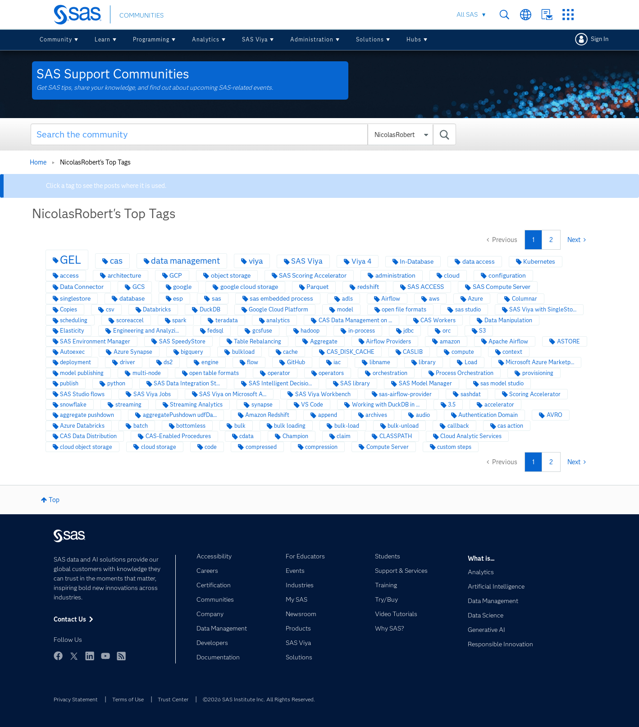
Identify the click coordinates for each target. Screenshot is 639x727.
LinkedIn (89, 655)
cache (290, 351)
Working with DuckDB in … (386, 404)
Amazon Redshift (267, 415)
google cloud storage (249, 287)
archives (376, 415)
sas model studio (502, 383)
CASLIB (413, 351)
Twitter (73, 655)
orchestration (390, 373)
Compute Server (387, 447)
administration (395, 275)
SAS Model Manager (425, 383)
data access (478, 261)
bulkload (243, 351)
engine (210, 362)
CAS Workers (438, 320)
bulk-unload (403, 425)
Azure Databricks (82, 425)
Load (471, 362)
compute (463, 351)
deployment (75, 362)
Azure (475, 298)
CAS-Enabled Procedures (178, 436)
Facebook (58, 655)
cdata (246, 436)
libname (380, 362)
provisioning (537, 373)
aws (434, 298)
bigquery (192, 351)
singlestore (75, 298)
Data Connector (82, 287)
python (116, 383)
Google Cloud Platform (278, 309)
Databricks (157, 309)
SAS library (355, 383)
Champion (295, 436)
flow (252, 362)
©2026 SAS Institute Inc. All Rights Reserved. (259, 699)
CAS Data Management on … (355, 320)
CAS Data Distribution (88, 436)
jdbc (408, 330)
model (345, 309)
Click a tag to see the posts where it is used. (106, 186)
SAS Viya (255, 39)
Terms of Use (128, 699)
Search (504, 14)
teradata (226, 320)
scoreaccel (130, 320)
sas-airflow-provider (405, 394)
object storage (231, 275)
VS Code (312, 404)
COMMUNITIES (141, 15)
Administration (311, 39)
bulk (240, 425)
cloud (452, 275)
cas (116, 261)
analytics (278, 320)
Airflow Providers (388, 341)
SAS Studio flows (82, 394)
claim (344, 436)
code (211, 447)
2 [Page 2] (551, 240)
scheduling (73, 320)
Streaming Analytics (196, 404)
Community (56, 39)
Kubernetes (539, 261)
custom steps (454, 447)
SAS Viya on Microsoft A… (232, 394)
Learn (102, 39)
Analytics (205, 39)
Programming (151, 39)
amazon (450, 341)
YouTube (105, 655)
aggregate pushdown (87, 415)
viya (256, 260)
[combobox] (243, 134)
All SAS (467, 14)
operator (279, 373)
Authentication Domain (488, 415)
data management (185, 261)
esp (178, 298)
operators (331, 373)
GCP (175, 275)
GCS (138, 287)
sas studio (468, 309)
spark (179, 320)
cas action (510, 425)
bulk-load (346, 425)
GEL (70, 259)
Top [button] (54, 500)
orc (447, 330)
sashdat (471, 394)
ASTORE (568, 341)
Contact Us (546, 14)
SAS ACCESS (425, 287)
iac (337, 362)
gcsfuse (262, 330)
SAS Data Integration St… (187, 383)
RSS (121, 655)
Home (38, 162)
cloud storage (158, 447)
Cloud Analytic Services (471, 436)
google (182, 287)
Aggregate (324, 341)
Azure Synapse (133, 351)
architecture (124, 275)
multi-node (146, 373)
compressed (261, 447)
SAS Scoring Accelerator (313, 275)
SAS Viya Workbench (323, 394)
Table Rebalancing (257, 341)
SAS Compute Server (501, 287)
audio (423, 415)
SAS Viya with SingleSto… (542, 309)
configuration (507, 275)
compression (321, 447)
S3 (482, 330)
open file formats (404, 309)
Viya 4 (361, 261)
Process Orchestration (464, 373)
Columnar (524, 298)
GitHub (296, 362)
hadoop (310, 330)
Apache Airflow (508, 341)
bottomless (190, 425)
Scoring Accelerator (535, 394)
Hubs (413, 39)
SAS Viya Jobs (152, 394)
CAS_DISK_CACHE (350, 351)
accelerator (499, 404)
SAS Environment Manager (95, 341)
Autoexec (72, 351)
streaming (128, 404)
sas (216, 298)
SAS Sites (568, 14)
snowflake (73, 404)
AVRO (554, 415)
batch (140, 425)
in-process (361, 330)
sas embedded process (281, 298)
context (512, 351)
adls (347, 298)
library (427, 362)
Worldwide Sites (525, 14)
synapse (262, 404)
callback (458, 425)
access (69, 275)
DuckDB (210, 309)
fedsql (215, 330)
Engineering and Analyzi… (146, 330)
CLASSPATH (395, 436)
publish (69, 383)
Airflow (390, 298)
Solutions (370, 39)
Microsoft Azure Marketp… (540, 362)
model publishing (82, 373)
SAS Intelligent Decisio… (280, 383)
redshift (368, 287)
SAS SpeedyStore (182, 341)
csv (110, 309)
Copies (68, 309)
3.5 (452, 404)
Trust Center (173, 699)
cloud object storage (86, 447)
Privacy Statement (76, 699)
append (327, 415)
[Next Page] (576, 240)
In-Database (417, 261)
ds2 (168, 362)
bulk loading (290, 425)
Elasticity (72, 330)
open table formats (214, 373)
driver (127, 362)
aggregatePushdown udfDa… (180, 415)
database (132, 298)
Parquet (317, 287)
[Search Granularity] (400, 134)
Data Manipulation (508, 320)
